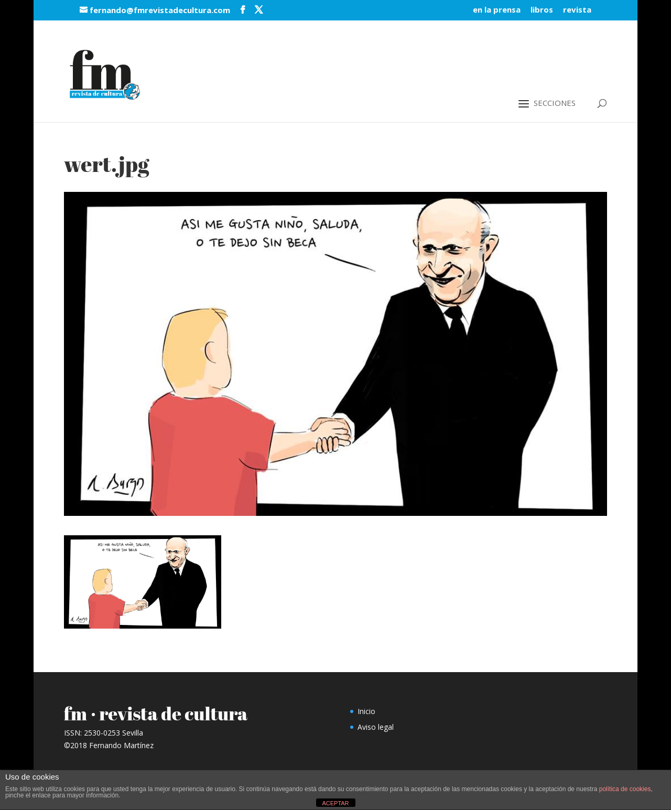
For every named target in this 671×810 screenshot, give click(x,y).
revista (577, 10)
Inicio (366, 711)
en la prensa (497, 10)
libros (542, 10)
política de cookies (625, 789)
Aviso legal (376, 727)
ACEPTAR (335, 803)
